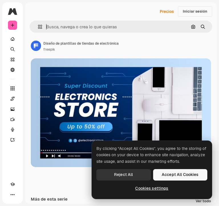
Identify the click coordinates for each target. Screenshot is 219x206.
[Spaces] (12, 98)
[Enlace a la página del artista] (36, 46)
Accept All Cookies (180, 174)
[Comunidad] (12, 69)
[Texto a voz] (12, 129)
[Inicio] (12, 38)
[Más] (12, 194)
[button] (38, 27)
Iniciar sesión (195, 11)
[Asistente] (12, 139)
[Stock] (12, 59)
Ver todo (203, 201)
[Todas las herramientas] (12, 88)
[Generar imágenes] (12, 109)
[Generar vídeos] (12, 119)
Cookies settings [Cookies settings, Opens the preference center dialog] (151, 188)
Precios (167, 11)
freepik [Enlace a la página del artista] (49, 49)
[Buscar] (12, 49)
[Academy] (12, 184)
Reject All (123, 174)
